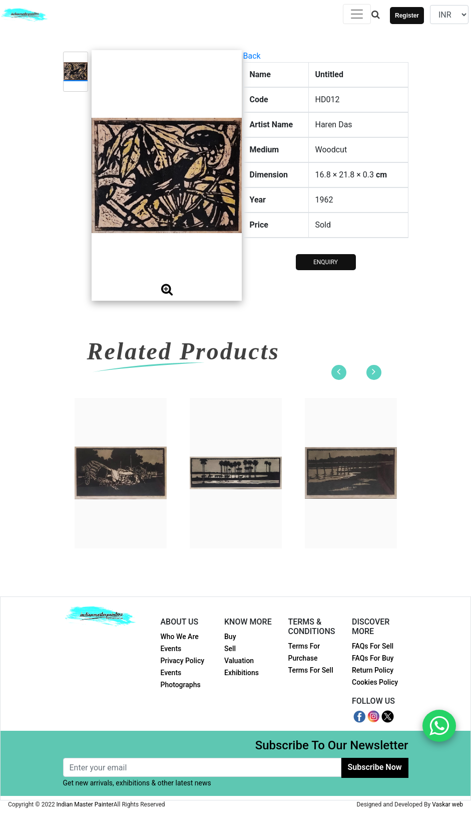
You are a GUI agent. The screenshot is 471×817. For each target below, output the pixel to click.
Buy (230, 637)
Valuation (239, 661)
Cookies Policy (375, 682)
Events (171, 649)
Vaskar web (447, 804)
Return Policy (372, 670)
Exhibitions (241, 673)
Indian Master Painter (85, 804)
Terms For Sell (310, 670)
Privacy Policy (183, 661)
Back (252, 56)
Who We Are (180, 637)
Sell (230, 649)
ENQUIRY (325, 262)
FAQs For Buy (372, 658)
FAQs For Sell (372, 646)
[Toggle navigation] (357, 14)
